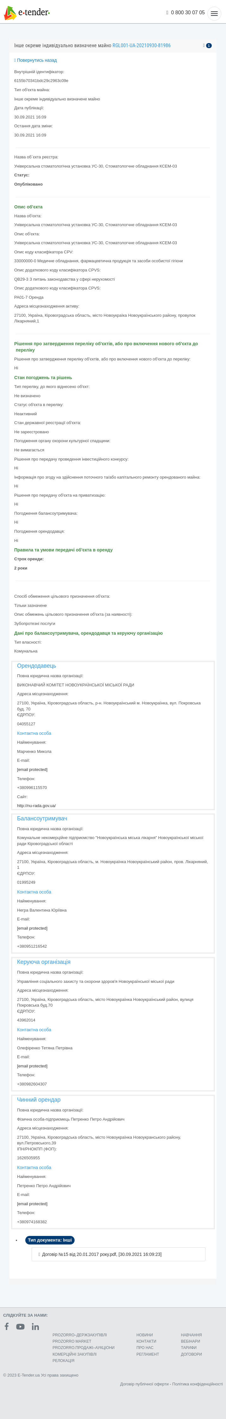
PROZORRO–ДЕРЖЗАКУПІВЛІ (79, 1335)
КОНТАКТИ (146, 1341)
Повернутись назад (35, 60)
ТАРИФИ (189, 1348)
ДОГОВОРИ (191, 1354)
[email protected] (32, 769)
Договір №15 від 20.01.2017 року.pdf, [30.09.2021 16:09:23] (102, 1254)
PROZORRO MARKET (71, 1341)
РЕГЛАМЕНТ (148, 1354)
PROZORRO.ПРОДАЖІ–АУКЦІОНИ (83, 1348)
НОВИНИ (145, 1335)
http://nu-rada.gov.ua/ (36, 805)
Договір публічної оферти (144, 1384)
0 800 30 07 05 (186, 12)
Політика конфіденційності (197, 1384)
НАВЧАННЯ (191, 1335)
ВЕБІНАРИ (190, 1341)
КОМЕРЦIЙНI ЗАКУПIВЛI (74, 1354)
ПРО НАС (145, 1348)
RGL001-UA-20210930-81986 (142, 45)
